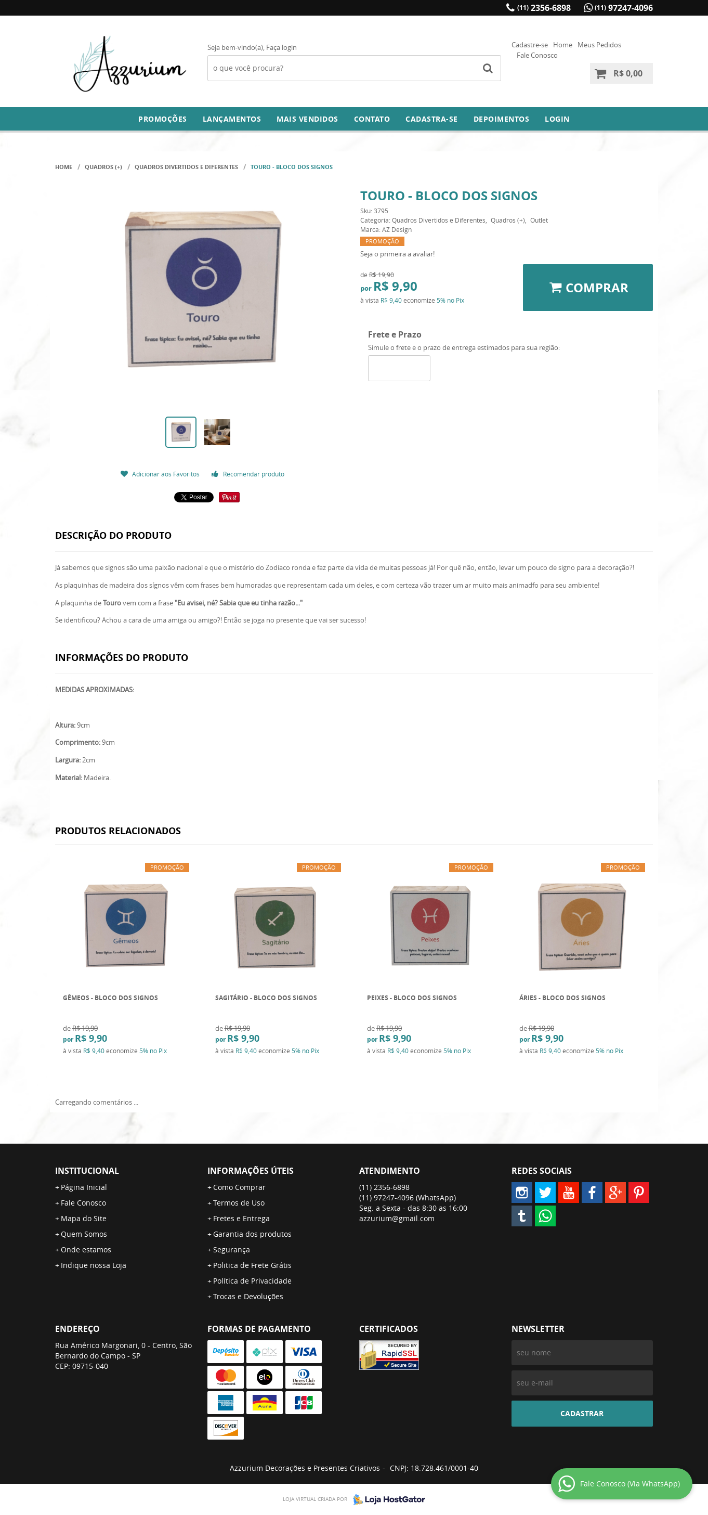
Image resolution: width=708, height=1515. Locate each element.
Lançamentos (232, 119)
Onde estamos (86, 1249)
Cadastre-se (530, 44)
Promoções (162, 119)
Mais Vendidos (307, 119)
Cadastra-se (431, 119)
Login (557, 119)
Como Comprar (239, 1187)
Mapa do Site (84, 1218)
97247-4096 (624, 8)
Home (562, 44)
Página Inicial (84, 1187)
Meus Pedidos (599, 44)
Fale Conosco (537, 55)
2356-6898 (544, 8)
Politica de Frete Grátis (252, 1265)
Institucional (87, 1170)
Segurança (231, 1249)
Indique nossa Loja (93, 1265)
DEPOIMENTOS (502, 119)
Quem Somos (84, 1234)
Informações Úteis (250, 1170)
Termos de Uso (239, 1203)
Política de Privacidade (252, 1281)
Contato (372, 119)
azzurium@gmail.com (397, 1218)
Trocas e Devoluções (248, 1296)
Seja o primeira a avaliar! (397, 253)
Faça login (281, 47)
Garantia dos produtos (252, 1234)
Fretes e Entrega (241, 1218)
